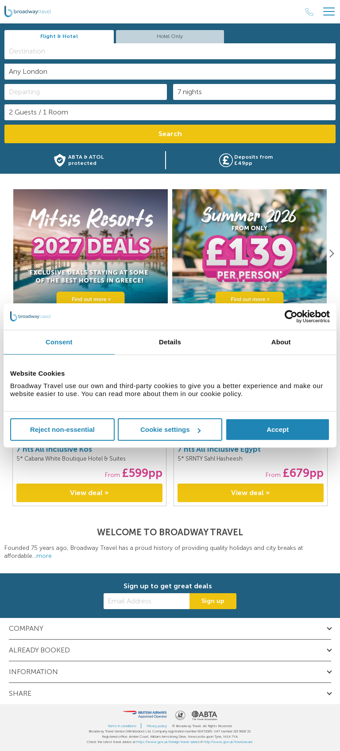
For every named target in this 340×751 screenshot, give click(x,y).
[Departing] (85, 92)
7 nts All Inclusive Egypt (219, 449)
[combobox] (170, 51)
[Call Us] (309, 12)
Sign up (212, 601)
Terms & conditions (122, 726)
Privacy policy (157, 726)
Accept (278, 429)
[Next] (331, 253)
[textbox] (174, 51)
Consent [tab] (59, 342)
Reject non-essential (62, 429)
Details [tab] (170, 342)
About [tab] (281, 342)
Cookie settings (170, 429)
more (44, 556)
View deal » (89, 492)
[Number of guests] (170, 112)
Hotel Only (170, 36)
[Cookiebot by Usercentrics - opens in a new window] (291, 316)
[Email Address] (146, 601)
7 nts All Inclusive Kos (54, 449)
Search (170, 134)
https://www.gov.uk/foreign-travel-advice (168, 742)
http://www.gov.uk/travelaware (228, 742)
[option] (90, 253)
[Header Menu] (329, 11)
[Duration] (254, 92)
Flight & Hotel (59, 36)
